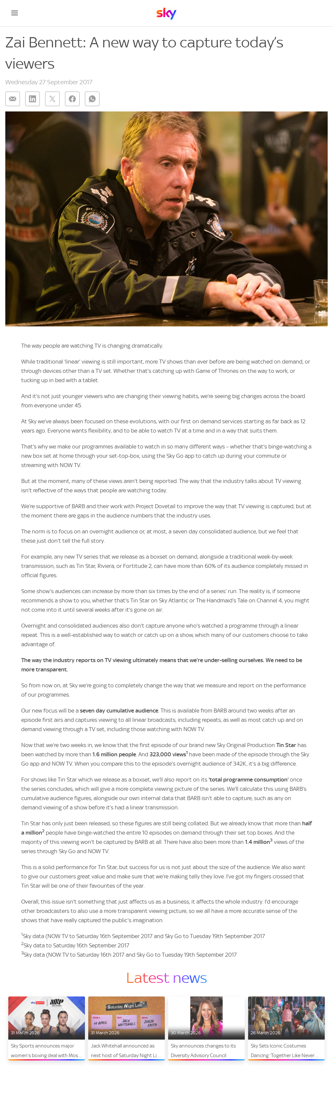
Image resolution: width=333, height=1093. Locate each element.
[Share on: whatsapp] (92, 99)
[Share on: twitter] (52, 99)
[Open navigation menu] (14, 13)
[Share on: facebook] (72, 99)
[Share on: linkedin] (32, 99)
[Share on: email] (12, 99)
